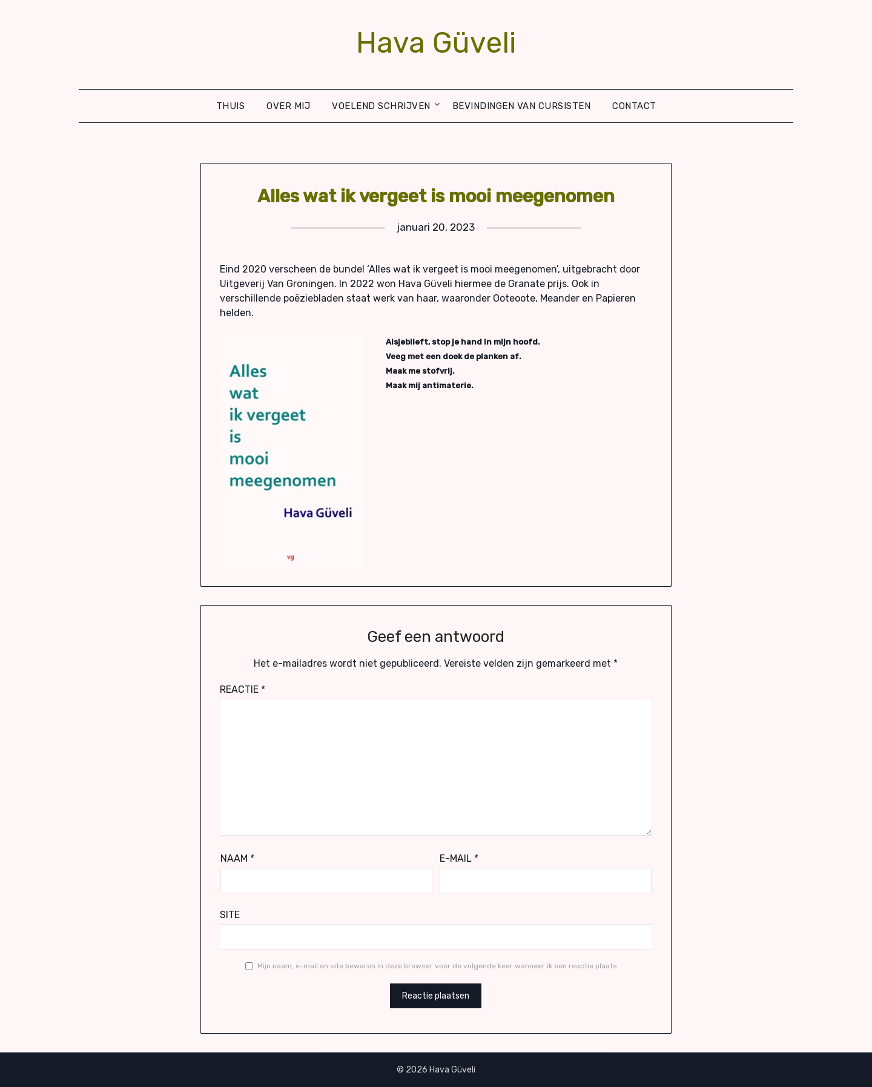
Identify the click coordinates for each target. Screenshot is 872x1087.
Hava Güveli (436, 42)
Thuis (230, 106)
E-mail (459, 858)
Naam (237, 858)
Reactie (242, 689)
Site (230, 914)
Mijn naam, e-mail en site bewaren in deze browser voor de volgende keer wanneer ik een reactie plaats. (438, 966)
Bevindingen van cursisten (521, 106)
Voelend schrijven (381, 106)
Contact (634, 106)
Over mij (288, 106)
